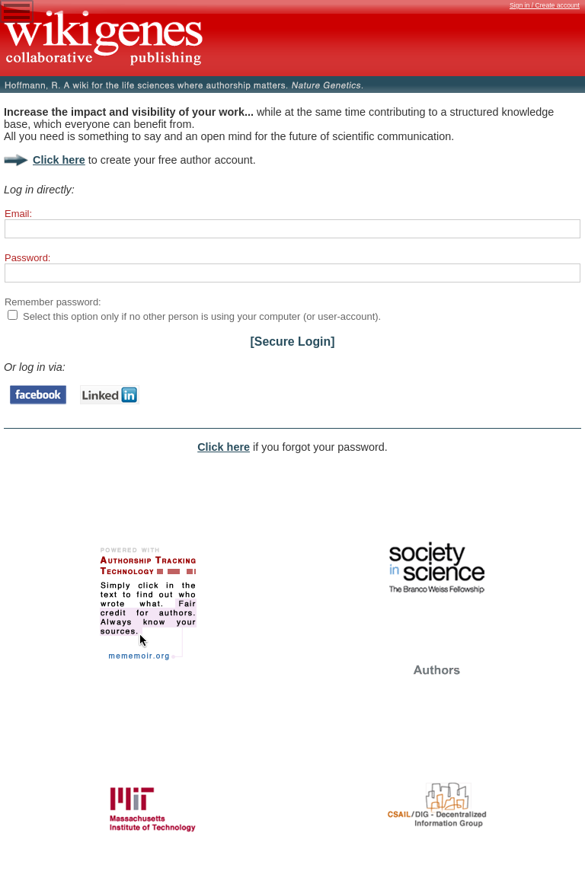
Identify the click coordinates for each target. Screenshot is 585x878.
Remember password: (53, 302)
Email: (18, 213)
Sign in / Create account (545, 5)
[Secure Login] (293, 341)
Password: (27, 257)
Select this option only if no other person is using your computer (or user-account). (202, 316)
